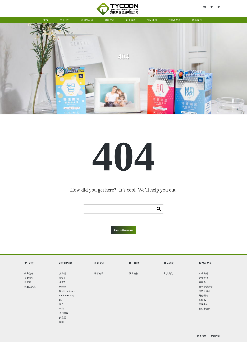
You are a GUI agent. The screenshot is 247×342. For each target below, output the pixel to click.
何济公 (62, 282)
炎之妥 (62, 317)
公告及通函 (204, 291)
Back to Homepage (123, 230)
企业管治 (203, 278)
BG (60, 300)
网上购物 (133, 273)
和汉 (61, 304)
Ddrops (62, 287)
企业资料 (203, 273)
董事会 (202, 282)
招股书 (202, 300)
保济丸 (62, 278)
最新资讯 (98, 273)
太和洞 (62, 273)
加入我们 (168, 273)
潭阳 (61, 322)
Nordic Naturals (67, 291)
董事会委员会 (206, 287)
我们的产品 (30, 287)
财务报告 (203, 295)
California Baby (67, 295)
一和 (61, 309)
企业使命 (28, 273)
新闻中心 (203, 304)
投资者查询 (204, 309)
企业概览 (28, 278)
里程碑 (27, 282)
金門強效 (63, 313)
